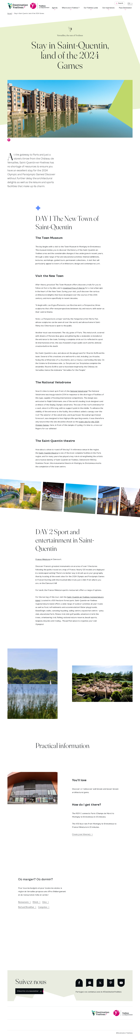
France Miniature (42, 559)
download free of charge (74, 288)
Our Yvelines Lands (91, 8)
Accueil (9, 13)
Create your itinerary (81, 834)
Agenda (55, 8)
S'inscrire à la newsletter (28, 991)
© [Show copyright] (9, 140)
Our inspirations (109, 8)
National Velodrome (78, 391)
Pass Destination (126, 8)
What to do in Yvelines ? (71, 8)
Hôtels (35, 902)
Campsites (42, 907)
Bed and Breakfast (26, 907)
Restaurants (23, 902)
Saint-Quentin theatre (48, 453)
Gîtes (44, 902)
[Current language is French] (130, 3)
